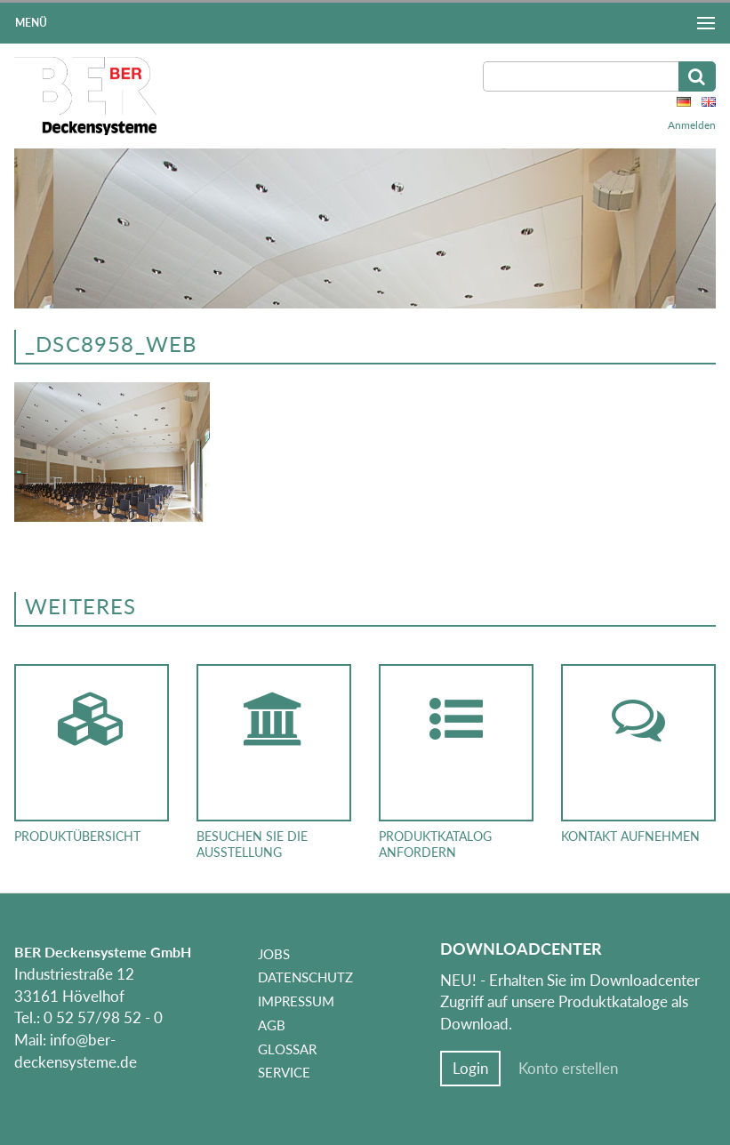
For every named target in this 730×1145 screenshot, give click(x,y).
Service (284, 1072)
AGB (271, 1025)
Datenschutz (305, 977)
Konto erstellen (568, 1068)
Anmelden (692, 125)
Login (470, 1068)
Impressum (296, 1001)
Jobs (274, 954)
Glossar (287, 1049)
